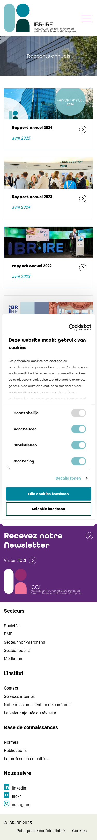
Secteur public (17, 650)
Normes (11, 742)
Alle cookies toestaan (48, 493)
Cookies (79, 830)
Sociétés (11, 625)
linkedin (19, 788)
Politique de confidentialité (40, 830)
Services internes (19, 696)
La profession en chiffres (26, 758)
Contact (11, 688)
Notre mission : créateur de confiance (37, 704)
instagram (21, 804)
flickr (16, 796)
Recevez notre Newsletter (33, 540)
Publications (15, 750)
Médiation (13, 658)
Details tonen (68, 478)
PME (8, 634)
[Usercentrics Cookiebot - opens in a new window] (69, 327)
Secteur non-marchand (24, 642)
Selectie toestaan (48, 508)
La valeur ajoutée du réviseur (30, 713)
